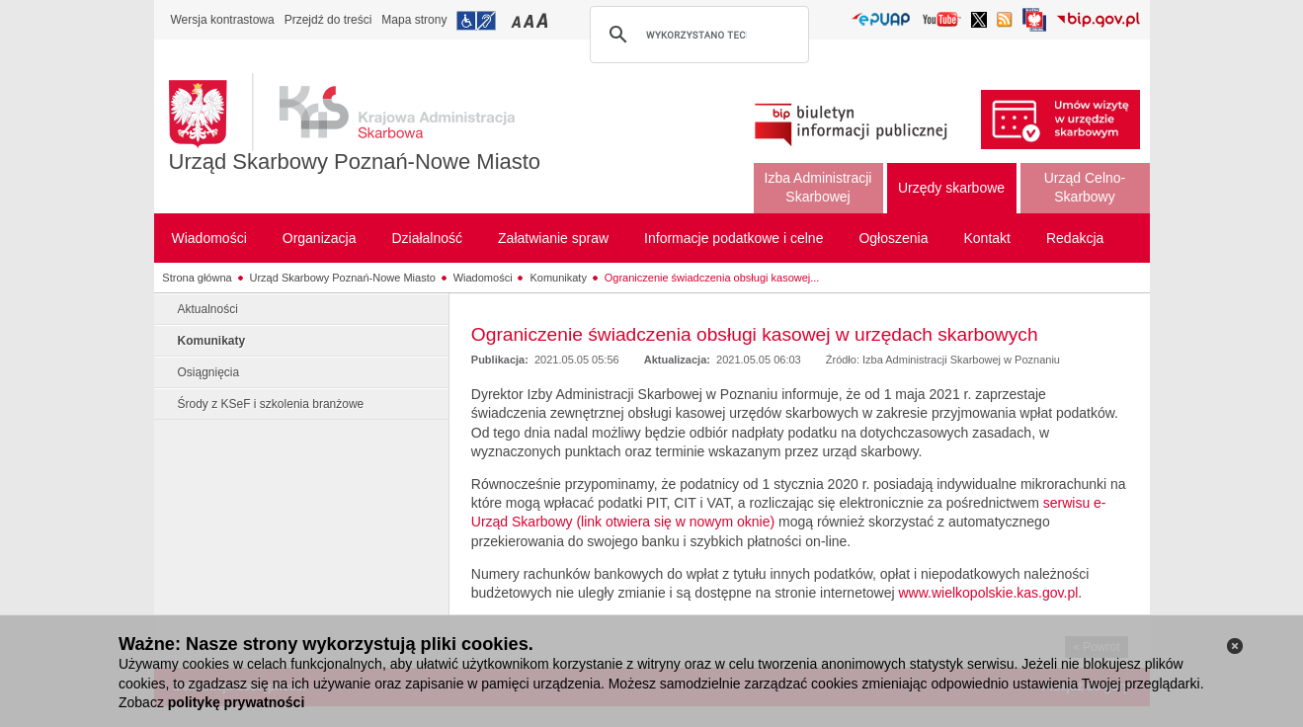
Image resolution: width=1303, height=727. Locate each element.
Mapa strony (414, 20)
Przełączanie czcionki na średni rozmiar (530, 20)
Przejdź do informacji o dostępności (476, 21)
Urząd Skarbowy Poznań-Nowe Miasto (355, 161)
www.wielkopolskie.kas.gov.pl (989, 593)
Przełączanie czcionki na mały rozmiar (518, 20)
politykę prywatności (236, 702)
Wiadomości (483, 277)
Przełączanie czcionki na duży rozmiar (543, 20)
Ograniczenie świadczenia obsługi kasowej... (712, 277)
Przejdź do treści (328, 20)
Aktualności (208, 309)
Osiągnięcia (209, 372)
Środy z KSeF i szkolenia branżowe (271, 404)
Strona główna (196, 277)
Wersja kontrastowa (223, 20)
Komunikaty (557, 277)
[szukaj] (696, 34)
